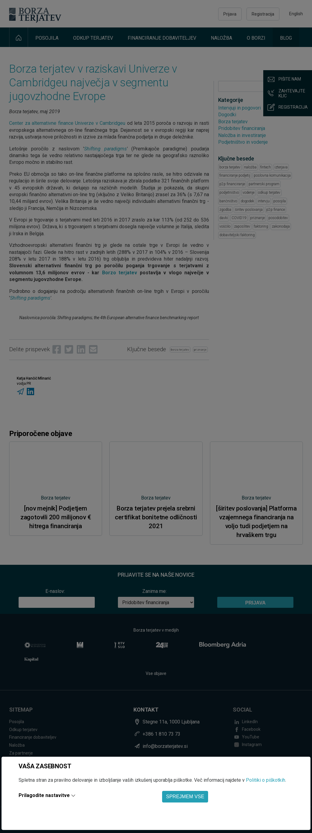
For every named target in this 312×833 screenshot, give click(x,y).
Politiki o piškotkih (265, 780)
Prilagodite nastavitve (44, 795)
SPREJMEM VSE (185, 796)
